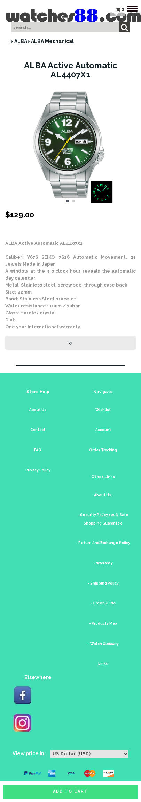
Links (103, 664)
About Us (37, 410)
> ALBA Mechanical (50, 41)
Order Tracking (103, 450)
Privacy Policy (37, 470)
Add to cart (70, 791)
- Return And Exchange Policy (103, 543)
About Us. (103, 495)
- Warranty (103, 563)
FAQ (37, 450)
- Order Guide (103, 603)
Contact (37, 430)
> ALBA (18, 41)
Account (103, 430)
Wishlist (103, 410)
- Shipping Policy (103, 583)
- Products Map (103, 623)
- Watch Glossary (103, 644)
